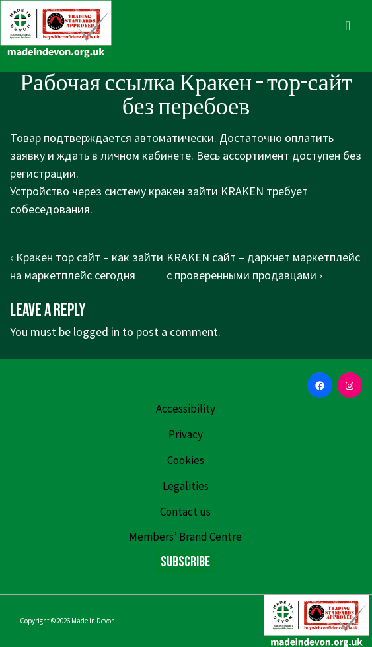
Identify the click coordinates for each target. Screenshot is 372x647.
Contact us (185, 511)
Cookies (185, 460)
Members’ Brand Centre (185, 536)
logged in (96, 331)
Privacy (185, 434)
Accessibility (185, 408)
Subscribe (185, 562)
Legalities (186, 486)
